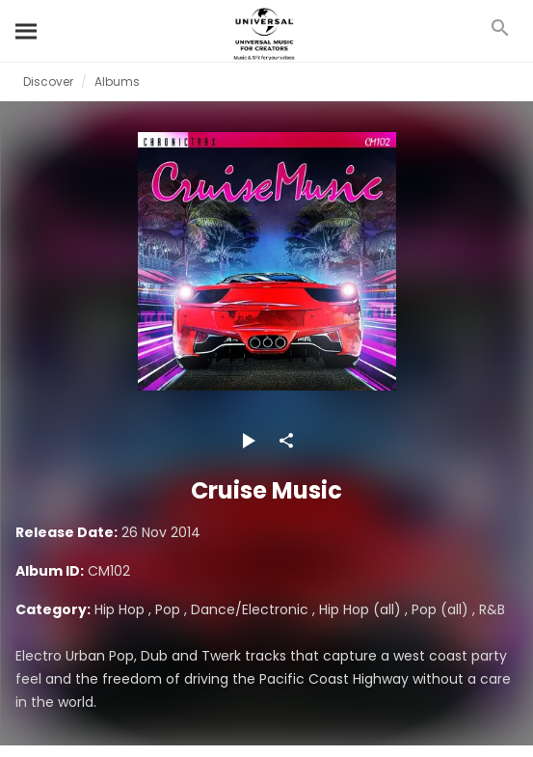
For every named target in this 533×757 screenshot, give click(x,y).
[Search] (27, 31)
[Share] (286, 440)
